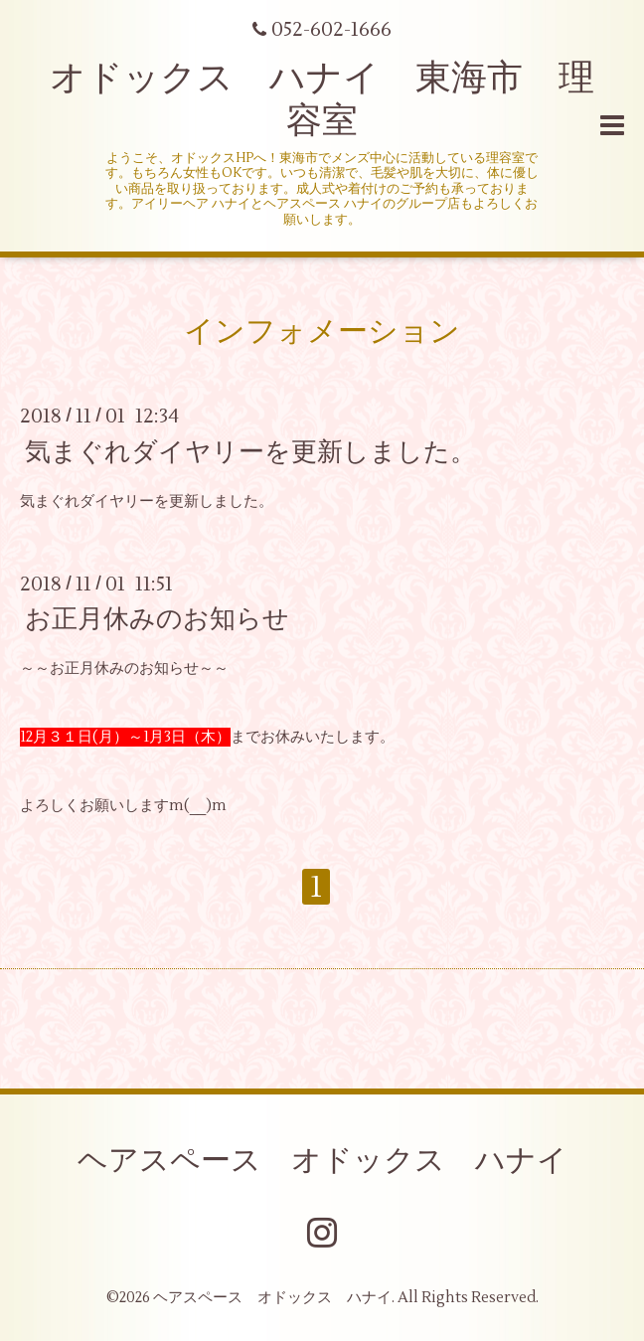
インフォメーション (322, 331)
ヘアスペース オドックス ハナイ (322, 1160)
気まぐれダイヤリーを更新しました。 (250, 451)
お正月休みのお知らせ (157, 619)
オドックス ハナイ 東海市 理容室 (322, 100)
